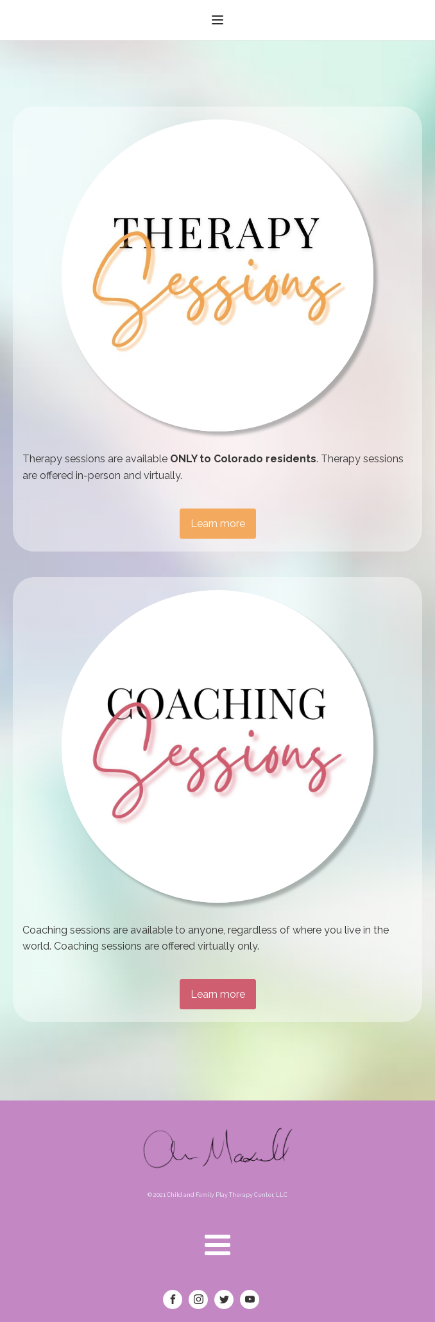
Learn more (218, 523)
